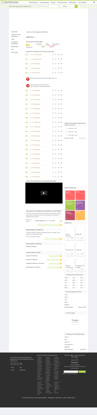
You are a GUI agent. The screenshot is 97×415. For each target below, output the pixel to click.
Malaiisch (47, 377)
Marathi (55, 379)
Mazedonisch (40, 377)
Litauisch (55, 376)
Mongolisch (39, 381)
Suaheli (47, 388)
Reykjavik (66, 287)
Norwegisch (56, 381)
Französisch (48, 367)
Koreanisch (48, 375)
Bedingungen (51, 397)
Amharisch (56, 357)
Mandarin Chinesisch (47, 380)
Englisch (55, 364)
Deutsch (47, 368)
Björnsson (67, 342)
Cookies (64, 397)
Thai (54, 390)
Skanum (66, 337)
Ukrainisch (47, 391)
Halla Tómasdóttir (74, 280)
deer (66, 299)
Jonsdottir (66, 285)
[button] (49, 225)
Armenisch (48, 358)
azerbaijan (56, 358)
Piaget (66, 277)
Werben (73, 397)
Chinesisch (39, 362)
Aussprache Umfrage (68, 138)
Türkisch (39, 391)
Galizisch (55, 367)
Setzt (20, 367)
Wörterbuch (33, 2)
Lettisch (47, 376)
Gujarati (39, 369)
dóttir (66, 280)
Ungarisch (39, 371)
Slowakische (56, 386)
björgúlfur (67, 304)
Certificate (82, 2)
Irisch (38, 372)
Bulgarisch (39, 361)
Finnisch (39, 367)
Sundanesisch (40, 388)
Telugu (47, 390)
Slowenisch (39, 387)
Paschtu (39, 383)
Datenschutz (58, 397)
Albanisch (47, 357)
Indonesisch (56, 371)
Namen (12, 370)
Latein (38, 376)
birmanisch (48, 361)
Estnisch (47, 365)
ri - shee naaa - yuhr (72, 135)
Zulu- (38, 394)
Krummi (82, 285)
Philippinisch (56, 365)
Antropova (66, 282)
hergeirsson (82, 277)
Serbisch (39, 386)
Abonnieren (82, 371)
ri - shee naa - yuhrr (72, 131)
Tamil (38, 390)
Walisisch (55, 392)
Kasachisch (56, 373)
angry (66, 294)
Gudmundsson (74, 287)
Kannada (47, 373)
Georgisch (39, 368)
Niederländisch (48, 364)
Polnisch (55, 383)
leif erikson (74, 277)
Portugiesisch (40, 384)
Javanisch (39, 373)
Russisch (55, 384)
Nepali (47, 381)
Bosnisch (55, 360)
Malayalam (56, 377)
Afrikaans (39, 357)
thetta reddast (82, 282)
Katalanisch (56, 361)
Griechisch (56, 368)
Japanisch (56, 372)
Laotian (55, 375)
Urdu (54, 391)
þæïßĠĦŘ (67, 347)
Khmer (38, 375)
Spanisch (55, 387)
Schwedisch (56, 388)
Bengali (47, 360)
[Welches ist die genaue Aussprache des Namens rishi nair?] (75, 125)
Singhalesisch (48, 386)
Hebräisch (47, 369)
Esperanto (39, 365)
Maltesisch (39, 379)
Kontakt (69, 397)
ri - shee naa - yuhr (72, 128)
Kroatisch (47, 362)
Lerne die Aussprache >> (74, 364)
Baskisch (39, 360)
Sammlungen (44, 2)
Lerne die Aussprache (75, 324)
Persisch (47, 383)
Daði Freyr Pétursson (31, 246)
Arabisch (39, 358)
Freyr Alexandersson (82, 287)
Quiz (53, 2)
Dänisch (39, 364)
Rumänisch (48, 384)
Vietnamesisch (48, 392)
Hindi (55, 369)
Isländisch (47, 371)
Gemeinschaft (62, 2)
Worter (12, 367)
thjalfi (66, 297)
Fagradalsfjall (74, 282)
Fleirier (66, 302)
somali (47, 387)
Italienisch (47, 372)
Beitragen (72, 2)
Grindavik (82, 280)
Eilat (66, 339)
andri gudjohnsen (69, 344)
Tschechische (56, 362)
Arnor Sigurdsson (74, 285)
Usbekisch (39, 392)
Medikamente (22, 370)
